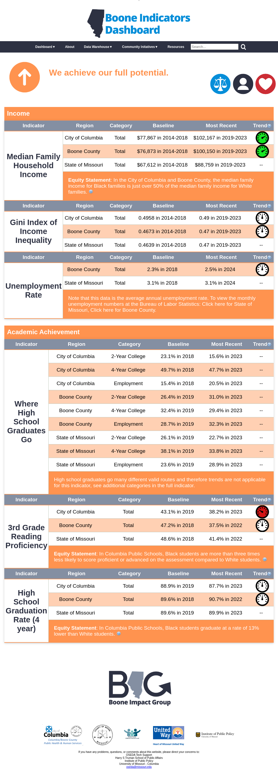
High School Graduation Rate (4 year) (26, 611)
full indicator (179, 485)
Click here (213, 304)
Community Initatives (138, 47)
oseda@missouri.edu (139, 766)
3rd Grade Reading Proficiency (26, 536)
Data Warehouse (96, 47)
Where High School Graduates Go (26, 421)
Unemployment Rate (33, 290)
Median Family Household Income (33, 165)
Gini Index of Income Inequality (33, 231)
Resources (176, 47)
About (69, 47)
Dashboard (43, 47)
